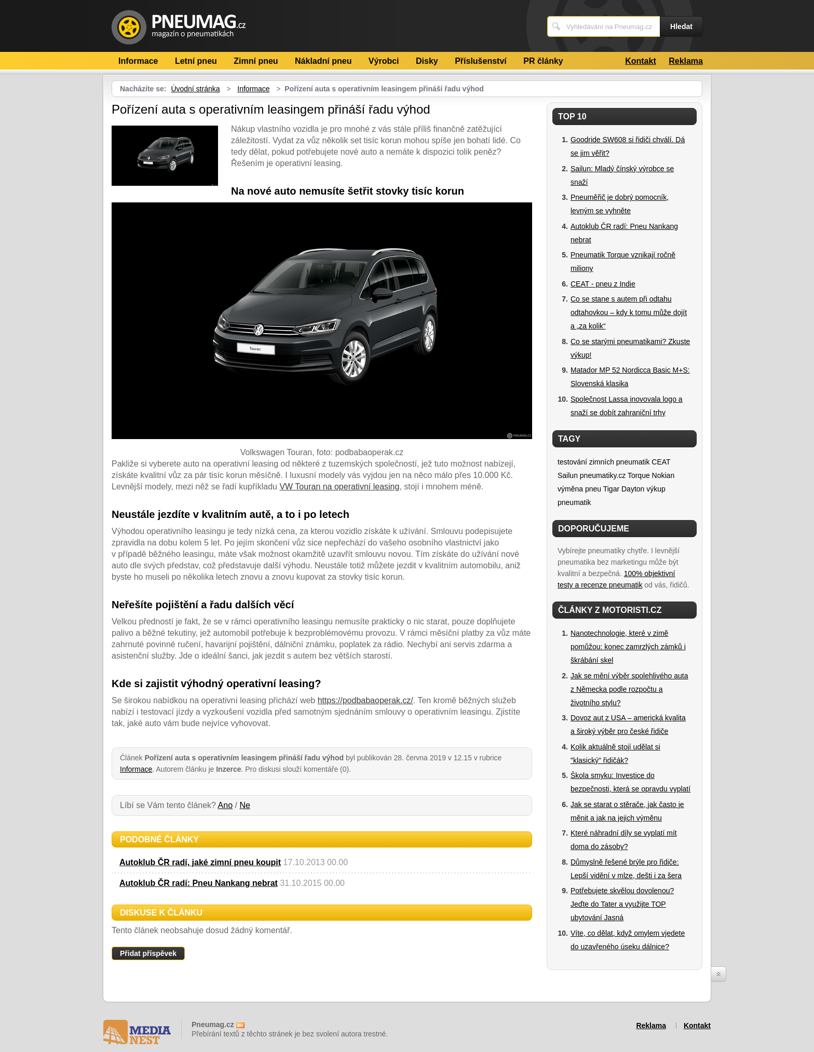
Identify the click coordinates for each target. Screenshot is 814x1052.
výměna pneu (579, 489)
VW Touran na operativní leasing (339, 486)
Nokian (663, 475)
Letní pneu (196, 61)
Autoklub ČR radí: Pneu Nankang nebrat (198, 883)
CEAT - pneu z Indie (603, 284)
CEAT (661, 462)
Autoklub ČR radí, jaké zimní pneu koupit (200, 862)
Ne (244, 805)
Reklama (686, 61)
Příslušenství (481, 61)
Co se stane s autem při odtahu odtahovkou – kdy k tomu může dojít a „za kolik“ (629, 312)
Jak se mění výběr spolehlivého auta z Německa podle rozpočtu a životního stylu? (629, 689)
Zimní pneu (256, 61)
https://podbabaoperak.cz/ (365, 700)
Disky (427, 61)
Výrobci (384, 61)
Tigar (611, 489)
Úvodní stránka (195, 89)
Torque (639, 475)
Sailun (568, 475)
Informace (138, 61)
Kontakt (640, 61)
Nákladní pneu (323, 61)
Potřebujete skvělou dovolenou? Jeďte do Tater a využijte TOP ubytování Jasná (622, 904)
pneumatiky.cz (603, 475)
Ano (225, 805)
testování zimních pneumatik (603, 462)
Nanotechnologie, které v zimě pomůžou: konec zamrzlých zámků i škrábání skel (628, 646)
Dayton (632, 489)
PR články (543, 61)
